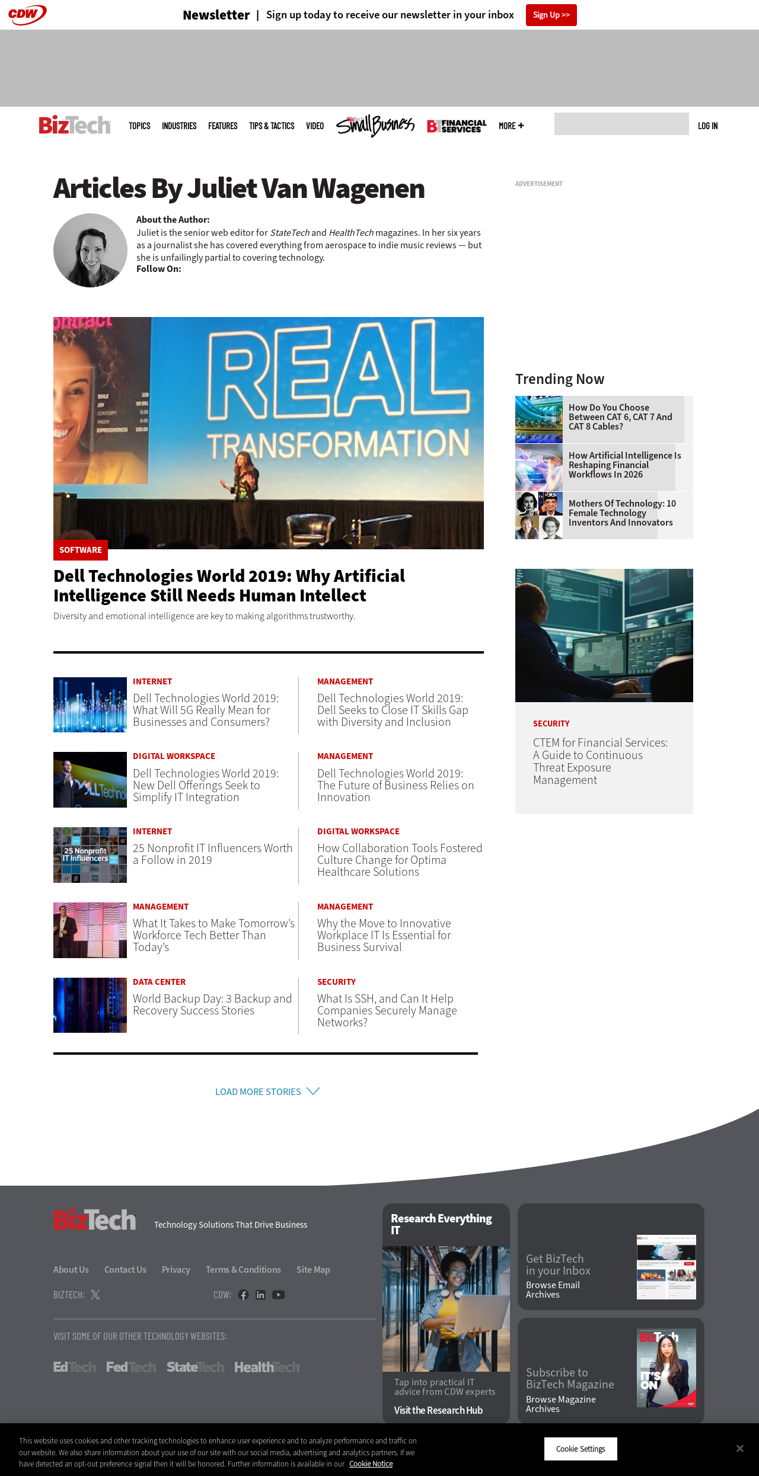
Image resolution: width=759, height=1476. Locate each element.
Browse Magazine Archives (561, 1407)
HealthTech (267, 1370)
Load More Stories (258, 1093)
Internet (152, 681)
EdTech (74, 1370)
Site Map (313, 1272)
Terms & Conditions (244, 1272)
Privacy (176, 1272)
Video (315, 125)
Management (345, 681)
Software (80, 550)
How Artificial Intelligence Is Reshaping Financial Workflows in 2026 (625, 465)
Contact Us (125, 1272)
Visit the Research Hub (438, 1413)
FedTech (131, 1370)
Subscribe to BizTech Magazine (570, 1382)
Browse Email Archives (553, 1292)
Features (222, 125)
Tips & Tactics (271, 125)
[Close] (740, 1448)
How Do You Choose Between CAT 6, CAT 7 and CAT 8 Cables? (620, 417)
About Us (71, 1272)
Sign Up (546, 15)
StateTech (195, 1370)
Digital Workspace (174, 756)
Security (336, 982)
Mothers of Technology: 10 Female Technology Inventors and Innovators (622, 513)
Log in (707, 125)
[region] (379, 1449)
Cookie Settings (580, 1448)
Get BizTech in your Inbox (558, 1268)
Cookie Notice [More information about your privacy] (371, 1464)
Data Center (159, 982)
